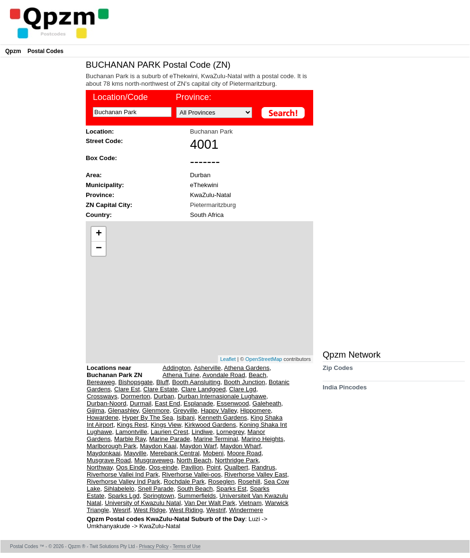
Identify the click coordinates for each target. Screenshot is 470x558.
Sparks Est (232, 488)
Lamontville (131, 431)
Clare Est (127, 389)
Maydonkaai (103, 453)
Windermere (246, 509)
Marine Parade (169, 438)
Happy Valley (219, 410)
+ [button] (99, 234)
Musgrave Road (109, 460)
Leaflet (228, 359)
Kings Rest (132, 424)
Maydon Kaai (158, 446)
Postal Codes (45, 51)
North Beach (194, 460)
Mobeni (213, 453)
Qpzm (13, 51)
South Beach (195, 488)
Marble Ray (129, 438)
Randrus (263, 467)
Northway (100, 467)
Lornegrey (230, 431)
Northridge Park (236, 460)
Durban (200, 175)
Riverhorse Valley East (256, 474)
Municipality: (105, 185)
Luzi (255, 518)
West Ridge (150, 509)
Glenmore (156, 410)
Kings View (166, 424)
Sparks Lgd (124, 495)
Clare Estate (160, 389)
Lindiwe (202, 431)
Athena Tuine (181, 374)
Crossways (102, 396)
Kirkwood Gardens (210, 424)
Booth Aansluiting (196, 382)
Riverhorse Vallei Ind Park (122, 474)
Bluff (162, 382)
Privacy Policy (153, 546)
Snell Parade (156, 488)
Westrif (216, 509)
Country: (99, 214)
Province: (100, 194)
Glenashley (123, 410)
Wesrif (121, 509)
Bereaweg (101, 382)
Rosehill (249, 481)
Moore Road (244, 453)
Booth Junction (244, 382)
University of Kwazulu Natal (143, 502)
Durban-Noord (107, 403)
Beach (257, 374)
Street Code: (104, 140)
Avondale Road (223, 374)
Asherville (207, 367)
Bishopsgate (135, 382)
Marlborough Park (111, 446)
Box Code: (101, 158)
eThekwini (204, 185)
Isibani (186, 417)
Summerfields (197, 495)
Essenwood (233, 403)
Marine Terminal (216, 438)
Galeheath (267, 403)
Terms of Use (186, 546)
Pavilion (192, 467)
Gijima (95, 410)
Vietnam (250, 502)
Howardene (102, 417)
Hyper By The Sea (147, 417)
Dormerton (135, 396)
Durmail (140, 403)
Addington (176, 367)
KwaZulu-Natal (210, 194)
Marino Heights (262, 438)
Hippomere (255, 410)
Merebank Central (174, 453)
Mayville (135, 453)
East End (168, 403)
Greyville (185, 410)
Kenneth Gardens (222, 417)
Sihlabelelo (119, 488)
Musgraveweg (153, 460)
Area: (94, 175)
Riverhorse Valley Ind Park (123, 481)
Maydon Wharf (240, 446)
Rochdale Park (184, 481)
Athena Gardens (247, 367)
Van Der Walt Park (209, 502)
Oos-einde (163, 467)
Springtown (158, 495)
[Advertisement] (41, 202)
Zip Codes (338, 371)
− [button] (99, 249)
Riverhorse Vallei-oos (191, 474)
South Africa (207, 214)
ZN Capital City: (109, 204)
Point (214, 467)
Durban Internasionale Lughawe (222, 396)
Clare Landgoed (203, 389)
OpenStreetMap (263, 359)
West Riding (186, 509)
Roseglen (221, 481)
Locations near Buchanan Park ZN (114, 371)
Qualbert (236, 467)
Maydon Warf (198, 446)
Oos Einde (130, 467)
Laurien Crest (169, 431)
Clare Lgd (242, 389)
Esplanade (198, 403)
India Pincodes (345, 390)
